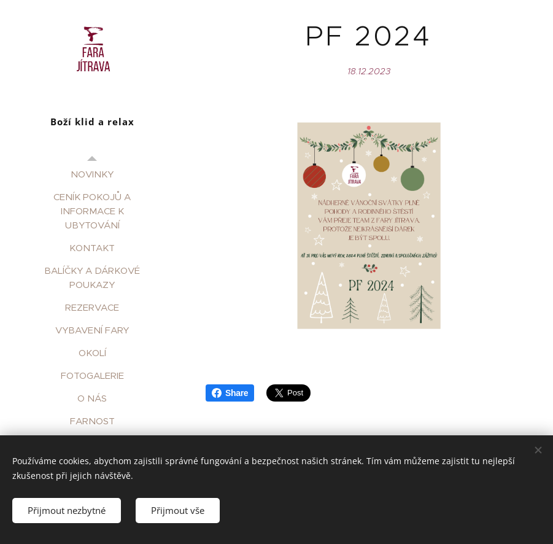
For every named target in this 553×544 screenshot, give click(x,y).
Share (230, 393)
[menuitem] (92, 174)
